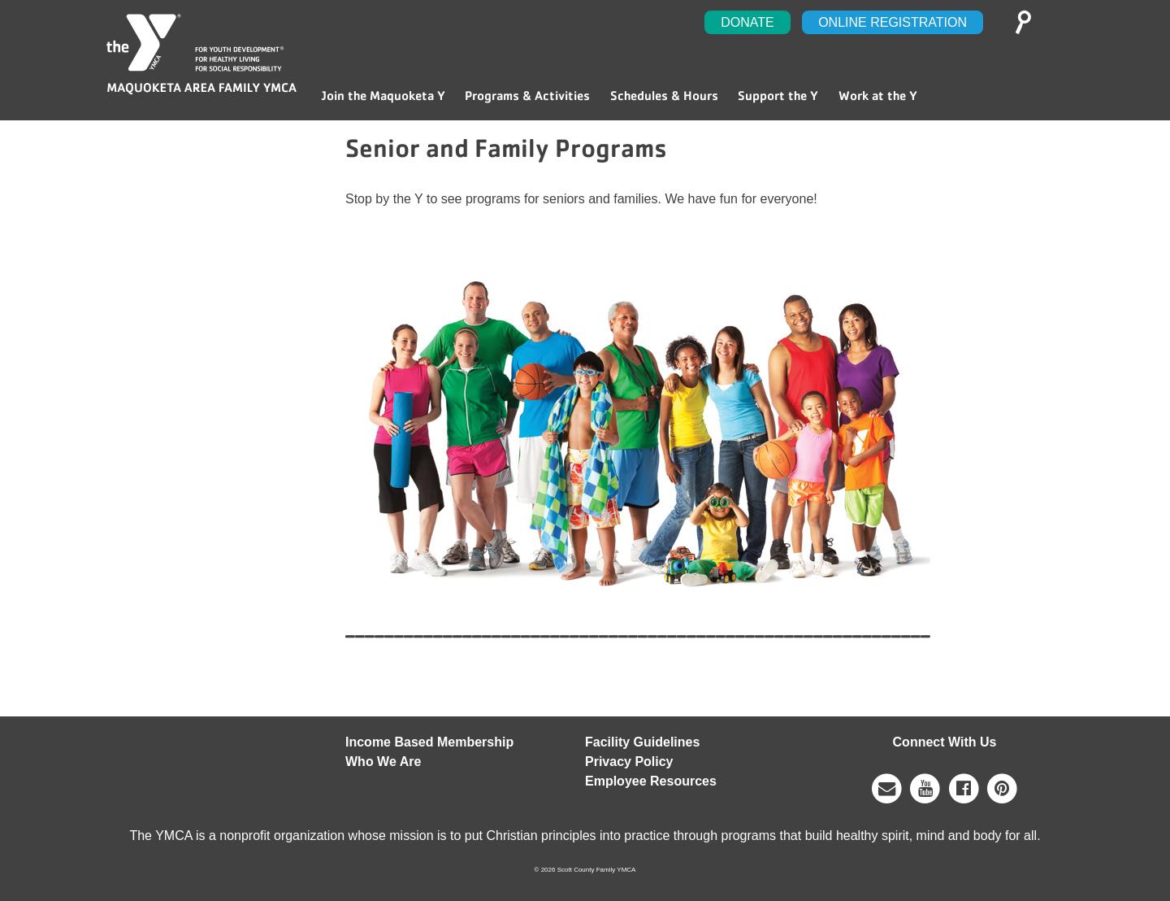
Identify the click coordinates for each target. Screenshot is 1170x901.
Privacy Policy (629, 761)
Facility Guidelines (642, 742)
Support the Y (778, 95)
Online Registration (892, 22)
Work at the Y (877, 95)
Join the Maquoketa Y (383, 95)
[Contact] (887, 787)
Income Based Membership (429, 742)
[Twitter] (1002, 787)
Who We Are (383, 761)
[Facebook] (964, 787)
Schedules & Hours (664, 95)
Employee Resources (651, 781)
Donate (747, 22)
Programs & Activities (527, 95)
